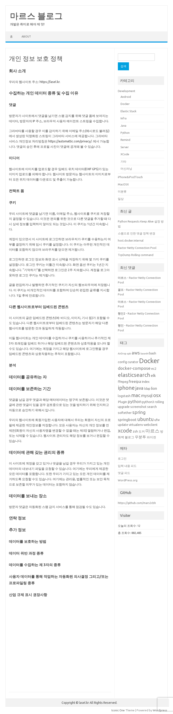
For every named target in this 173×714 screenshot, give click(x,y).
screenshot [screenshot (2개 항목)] (138, 407)
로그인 (122, 458)
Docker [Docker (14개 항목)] (149, 360)
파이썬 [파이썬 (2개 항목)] (151, 437)
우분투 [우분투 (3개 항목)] (140, 437)
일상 (121, 198)
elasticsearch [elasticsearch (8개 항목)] (134, 375)
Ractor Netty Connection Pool (137, 247)
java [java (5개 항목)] (139, 388)
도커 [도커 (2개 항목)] (142, 431)
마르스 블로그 (36, 15)
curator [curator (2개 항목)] (133, 362)
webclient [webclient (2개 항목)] (151, 425)
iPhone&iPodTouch (130, 177)
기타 (123, 161)
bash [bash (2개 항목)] (152, 353)
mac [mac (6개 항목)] (135, 395)
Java (123, 125)
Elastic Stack (128, 111)
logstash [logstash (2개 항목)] (124, 396)
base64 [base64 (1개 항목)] (145, 353)
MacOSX (123, 184)
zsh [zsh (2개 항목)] (135, 431)
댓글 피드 (124, 472)
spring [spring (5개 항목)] (139, 412)
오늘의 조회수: (127, 525)
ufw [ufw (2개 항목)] (157, 420)
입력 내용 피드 (127, 465)
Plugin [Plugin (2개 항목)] (122, 402)
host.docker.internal (130, 240)
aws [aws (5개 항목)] (136, 352)
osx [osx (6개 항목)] (157, 395)
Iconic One (118, 710)
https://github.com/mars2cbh (137, 502)
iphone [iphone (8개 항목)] (126, 388)
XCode (125, 154)
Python (125, 132)
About (26, 36)
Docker (125, 103)
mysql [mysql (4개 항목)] (147, 395)
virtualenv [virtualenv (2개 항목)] (136, 425)
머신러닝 (126, 168)
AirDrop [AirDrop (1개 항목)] (122, 353)
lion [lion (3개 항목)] (154, 388)
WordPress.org (127, 480)
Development (126, 90)
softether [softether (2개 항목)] (125, 413)
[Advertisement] (60, 644)
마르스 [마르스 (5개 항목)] (152, 430)
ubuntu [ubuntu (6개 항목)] (145, 419)
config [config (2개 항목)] (122, 362)
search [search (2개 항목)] (152, 407)
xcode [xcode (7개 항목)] (125, 430)
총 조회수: (124, 532)
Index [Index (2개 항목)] (145, 382)
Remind (125, 139)
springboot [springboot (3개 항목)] (127, 419)
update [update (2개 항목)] (123, 425)
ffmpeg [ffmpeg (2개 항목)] (123, 382)
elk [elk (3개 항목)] (153, 375)
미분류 (122, 191)
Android (126, 96)
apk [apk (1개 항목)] (129, 353)
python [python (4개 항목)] (134, 401)
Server (125, 147)
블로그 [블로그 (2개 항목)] (129, 437)
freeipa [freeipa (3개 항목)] (135, 381)
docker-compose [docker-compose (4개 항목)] (134, 368)
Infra (124, 118)
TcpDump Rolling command (135, 254)
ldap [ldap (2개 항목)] (147, 388)
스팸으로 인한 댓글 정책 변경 (136, 233)
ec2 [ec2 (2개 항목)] (153, 368)
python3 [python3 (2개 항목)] (148, 402)
